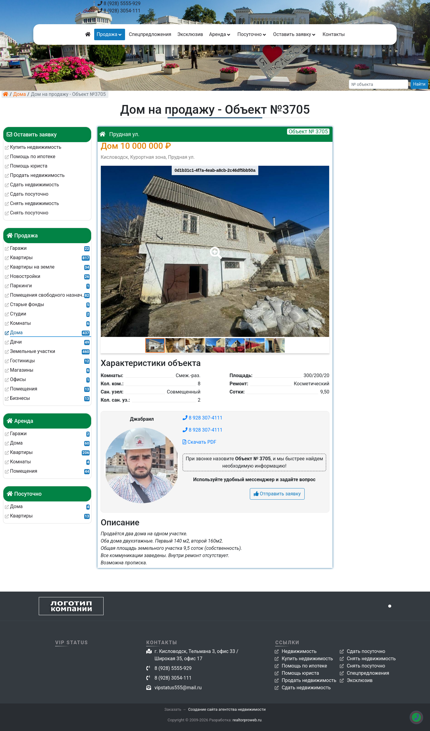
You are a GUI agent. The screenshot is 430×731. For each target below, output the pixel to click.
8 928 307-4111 (202, 418)
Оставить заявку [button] (294, 34)
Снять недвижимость (371, 658)
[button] (215, 248)
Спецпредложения (150, 34)
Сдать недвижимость (306, 687)
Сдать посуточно (366, 651)
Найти (419, 84)
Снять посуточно (366, 666)
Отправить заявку (277, 494)
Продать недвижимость (309, 680)
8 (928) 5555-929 (119, 3)
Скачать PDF (199, 442)
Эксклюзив (190, 34)
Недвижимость (299, 651)
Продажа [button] (110, 34)
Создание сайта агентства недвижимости (227, 709)
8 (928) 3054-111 (119, 11)
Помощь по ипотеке (304, 666)
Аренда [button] (220, 34)
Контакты (333, 34)
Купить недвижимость (307, 658)
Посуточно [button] (252, 34)
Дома (19, 94)
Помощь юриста (300, 673)
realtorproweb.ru (247, 720)
